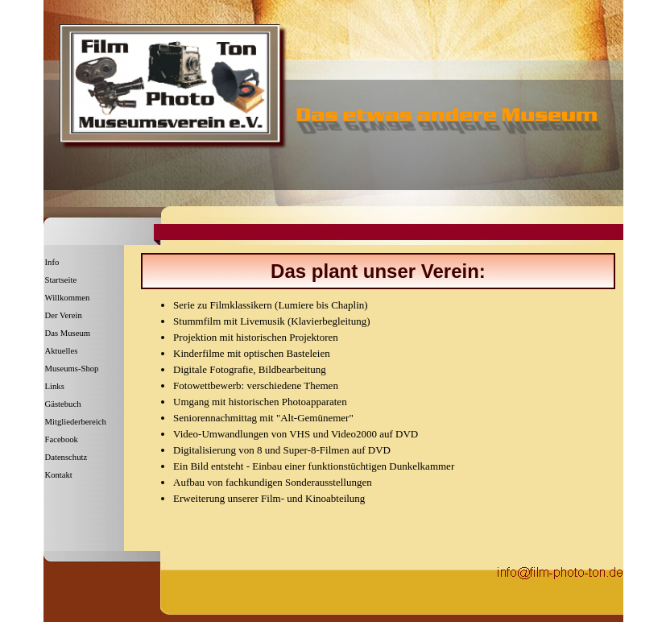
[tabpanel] (378, 271)
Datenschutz (66, 457)
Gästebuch (63, 404)
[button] (560, 571)
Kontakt (58, 474)
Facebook (61, 439)
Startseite (61, 280)
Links (54, 386)
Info (52, 262)
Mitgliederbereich (75, 421)
